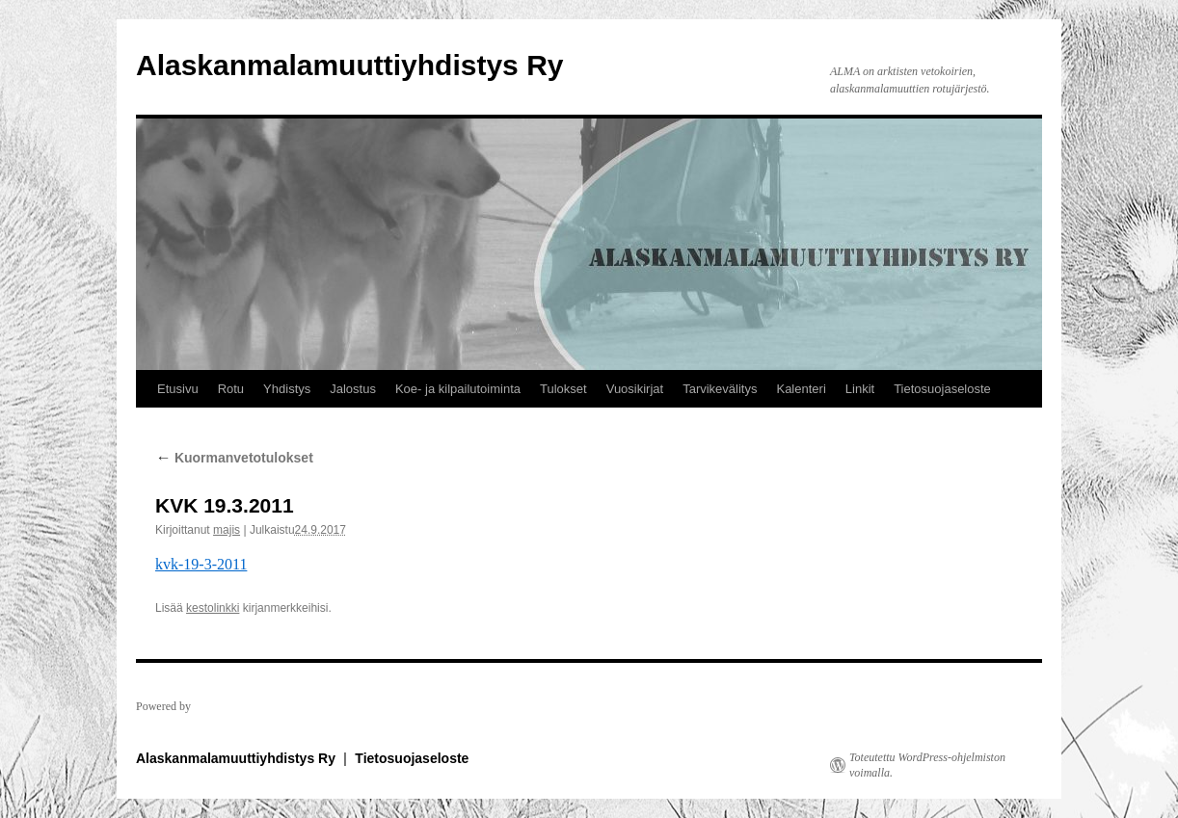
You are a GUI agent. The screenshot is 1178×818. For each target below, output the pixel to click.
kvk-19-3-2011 (201, 564)
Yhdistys (286, 389)
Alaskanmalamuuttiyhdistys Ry (349, 65)
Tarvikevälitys (720, 389)
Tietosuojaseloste (942, 389)
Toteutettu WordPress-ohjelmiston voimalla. (927, 765)
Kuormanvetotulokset (234, 457)
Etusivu (178, 389)
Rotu (231, 389)
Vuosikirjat (634, 389)
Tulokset (563, 389)
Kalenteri (800, 389)
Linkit (859, 389)
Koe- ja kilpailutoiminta (458, 389)
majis (226, 530)
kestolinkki (212, 608)
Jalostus (353, 389)
